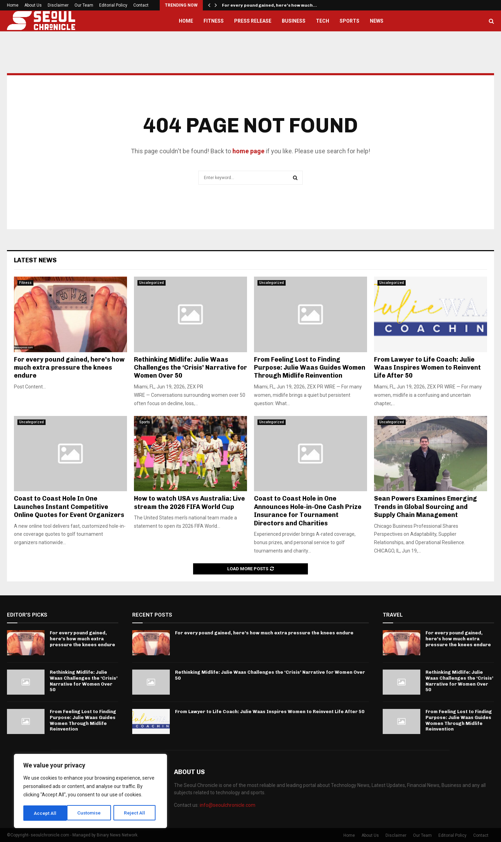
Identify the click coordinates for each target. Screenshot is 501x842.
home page (248, 151)
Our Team (83, 5)
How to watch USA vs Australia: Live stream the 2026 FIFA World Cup (189, 502)
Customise (45, 813)
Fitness (214, 21)
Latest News (35, 260)
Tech (322, 21)
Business (293, 21)
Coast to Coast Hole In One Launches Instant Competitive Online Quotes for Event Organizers (69, 507)
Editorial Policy (113, 5)
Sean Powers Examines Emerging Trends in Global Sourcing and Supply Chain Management (425, 507)
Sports (349, 21)
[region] (90, 791)
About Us (33, 5)
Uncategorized (151, 283)
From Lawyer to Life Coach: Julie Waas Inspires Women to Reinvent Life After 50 (427, 368)
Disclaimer (58, 5)
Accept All (136, 813)
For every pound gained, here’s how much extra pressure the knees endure (69, 368)
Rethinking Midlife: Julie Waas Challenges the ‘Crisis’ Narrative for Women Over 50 (190, 368)
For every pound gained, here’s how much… (269, 5)
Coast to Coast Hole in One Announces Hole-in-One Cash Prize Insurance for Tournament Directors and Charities (307, 511)
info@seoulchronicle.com (227, 805)
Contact (141, 5)
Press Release (252, 21)
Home (12, 5)
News (376, 21)
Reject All (91, 813)
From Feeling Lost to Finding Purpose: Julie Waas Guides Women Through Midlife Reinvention (309, 368)
